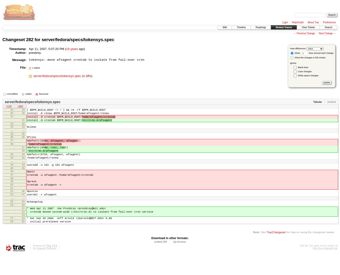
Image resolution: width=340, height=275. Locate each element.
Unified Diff (160, 261)
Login (285, 22)
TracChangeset (276, 252)
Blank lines (303, 67)
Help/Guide (298, 22)
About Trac (313, 22)
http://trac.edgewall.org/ (325, 268)
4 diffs (87, 76)
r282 (20, 106)
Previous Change (306, 33)
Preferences (329, 22)
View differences (298, 48)
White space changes (308, 75)
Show (295, 53)
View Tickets (308, 27)
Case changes (305, 71)
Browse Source (284, 27)
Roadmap (261, 27)
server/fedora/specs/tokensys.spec (78, 39)
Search (328, 27)
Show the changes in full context (308, 57)
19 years (72, 49)
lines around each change (317, 53)
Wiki (224, 27)
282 (29, 39)
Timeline (241, 27)
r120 (8, 106)
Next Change (326, 33)
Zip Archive (179, 261)
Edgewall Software (46, 268)
